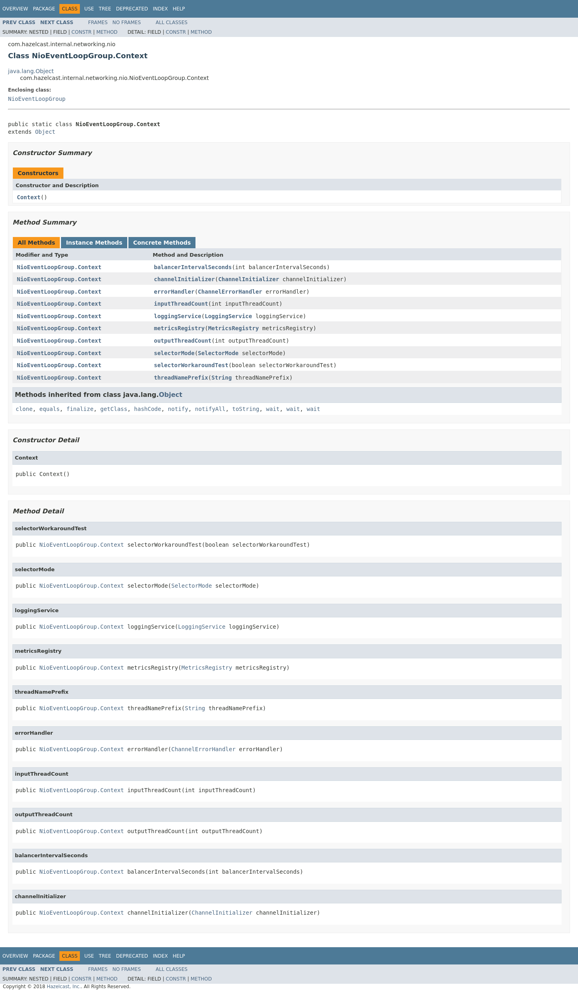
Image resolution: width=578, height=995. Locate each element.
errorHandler (174, 291)
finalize (79, 409)
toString (245, 409)
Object (45, 132)
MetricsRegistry (233, 328)
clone (24, 409)
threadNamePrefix (181, 377)
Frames (98, 22)
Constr (81, 32)
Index (160, 9)
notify (178, 409)
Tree (105, 9)
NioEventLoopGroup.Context (59, 267)
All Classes (171, 22)
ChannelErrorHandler (230, 291)
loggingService (177, 316)
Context (29, 197)
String (222, 377)
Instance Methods (94, 242)
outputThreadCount (183, 340)
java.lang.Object (31, 71)
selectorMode (174, 353)
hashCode (147, 409)
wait (273, 409)
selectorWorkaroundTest (191, 365)
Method (107, 32)
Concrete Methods (162, 242)
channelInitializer (184, 279)
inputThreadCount (181, 303)
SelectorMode (218, 353)
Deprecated (132, 9)
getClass (113, 409)
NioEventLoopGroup (36, 99)
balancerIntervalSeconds (193, 267)
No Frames (126, 22)
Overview (15, 9)
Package (44, 9)
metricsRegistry (179, 328)
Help (179, 9)
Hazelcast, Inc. (64, 986)
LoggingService (228, 316)
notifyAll (210, 409)
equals (49, 409)
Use (89, 9)
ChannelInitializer (248, 279)
